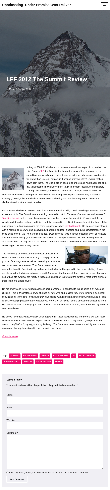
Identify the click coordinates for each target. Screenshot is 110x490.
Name (9, 395)
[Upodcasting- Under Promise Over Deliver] (36, 5)
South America (43, 362)
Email (9, 407)
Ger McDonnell (72, 226)
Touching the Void (11, 218)
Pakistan (28, 362)
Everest (45, 356)
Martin (12, 89)
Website (10, 420)
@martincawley (10, 336)
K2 (42, 171)
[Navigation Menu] (104, 4)
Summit (58, 362)
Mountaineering (11, 362)
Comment (12, 433)
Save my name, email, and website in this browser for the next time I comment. (49, 472)
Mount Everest (86, 356)
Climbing (14, 356)
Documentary (30, 356)
